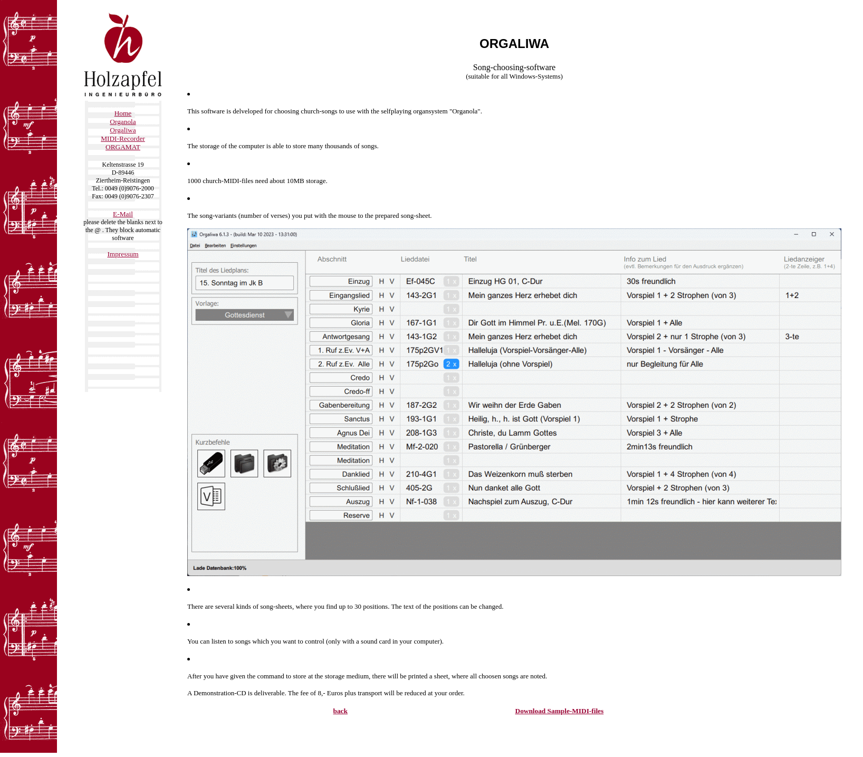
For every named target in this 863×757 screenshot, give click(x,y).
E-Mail (123, 214)
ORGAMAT (123, 147)
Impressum (122, 254)
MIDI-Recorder (123, 138)
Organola (123, 122)
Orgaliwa (123, 130)
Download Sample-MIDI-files (559, 711)
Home (123, 113)
